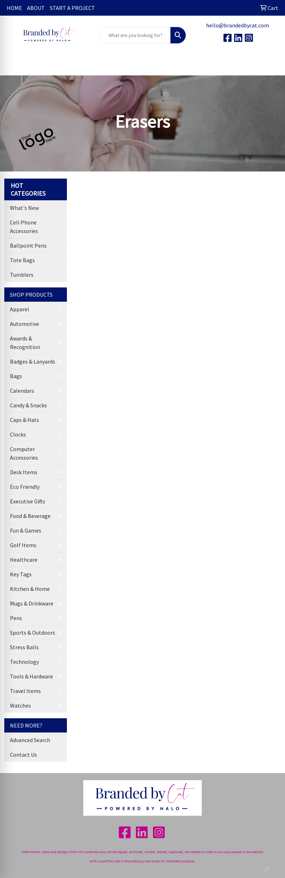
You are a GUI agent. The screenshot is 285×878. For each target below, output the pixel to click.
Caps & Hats (24, 419)
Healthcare (23, 559)
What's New (24, 207)
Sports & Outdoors (32, 632)
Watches (20, 705)
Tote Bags (22, 260)
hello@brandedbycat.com (237, 25)
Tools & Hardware (31, 676)
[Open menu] (271, 65)
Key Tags (21, 574)
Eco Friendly (24, 486)
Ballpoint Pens (28, 245)
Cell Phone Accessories (24, 226)
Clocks (18, 434)
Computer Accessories (24, 453)
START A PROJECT (72, 7)
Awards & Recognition (25, 342)
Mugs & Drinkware (31, 603)
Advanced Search (30, 740)
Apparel (19, 309)
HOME (14, 7)
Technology (24, 661)
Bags (16, 376)
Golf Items (23, 545)
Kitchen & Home (30, 588)
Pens (16, 618)
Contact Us (23, 754)
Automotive (24, 323)
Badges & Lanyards (32, 361)
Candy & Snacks (28, 405)
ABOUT (36, 7)
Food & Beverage (30, 515)
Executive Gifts (27, 501)
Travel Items (25, 690)
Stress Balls (24, 647)
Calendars (22, 390)
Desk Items (23, 472)
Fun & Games (25, 530)
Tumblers (21, 274)
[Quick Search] (135, 35)
